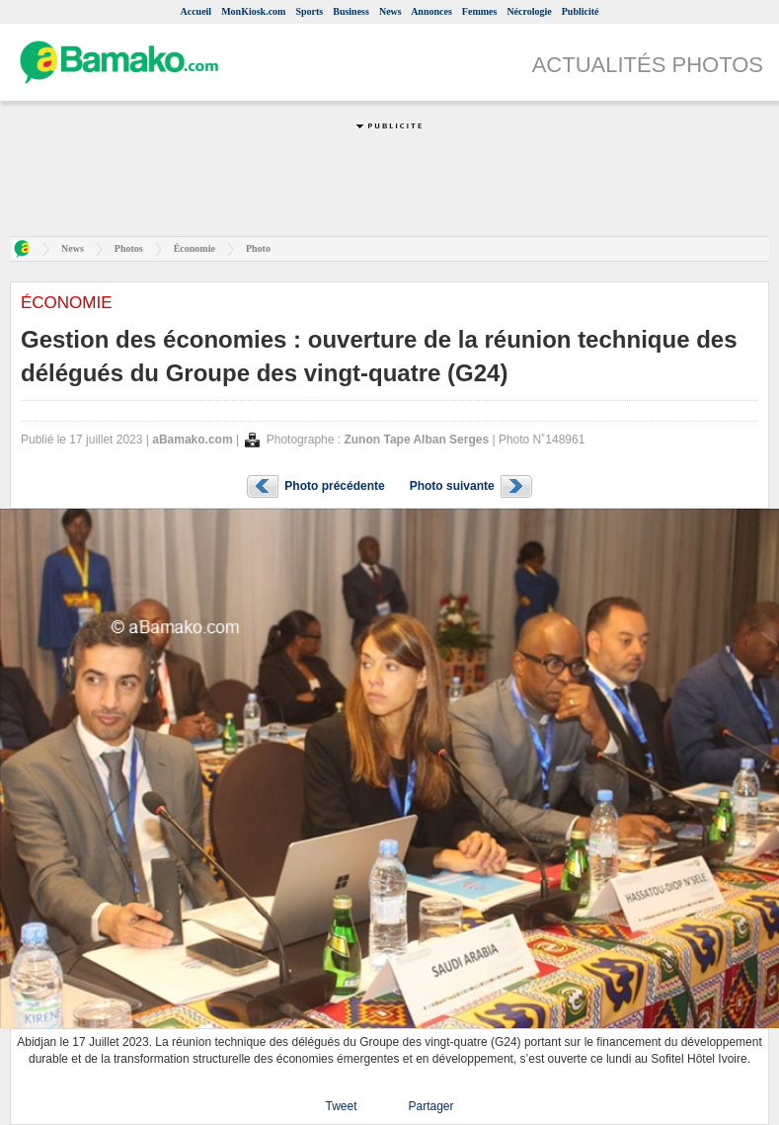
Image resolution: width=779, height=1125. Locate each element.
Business (351, 11)
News (390, 11)
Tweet (340, 1106)
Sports (309, 11)
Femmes (480, 11)
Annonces (431, 11)
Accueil (195, 11)
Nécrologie (528, 11)
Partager (430, 1106)
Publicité (580, 11)
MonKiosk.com (253, 11)
